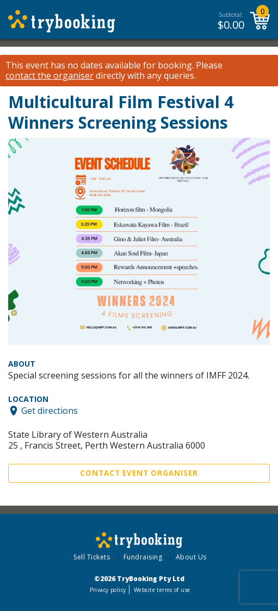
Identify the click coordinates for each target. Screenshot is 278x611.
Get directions (49, 411)
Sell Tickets (91, 557)
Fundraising (143, 557)
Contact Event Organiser (139, 473)
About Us (191, 557)
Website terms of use (162, 590)
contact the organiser (49, 76)
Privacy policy (108, 590)
